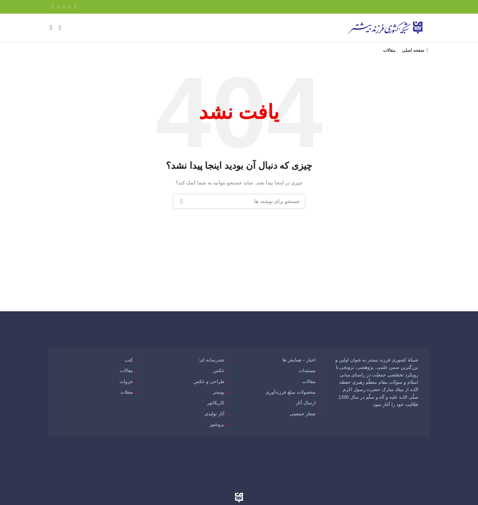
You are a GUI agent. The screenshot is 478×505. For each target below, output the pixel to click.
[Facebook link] (75, 7)
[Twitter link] (69, 7)
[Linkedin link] (58, 7)
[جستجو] (59, 31)
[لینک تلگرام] (52, 7)
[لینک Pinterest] (64, 7)
